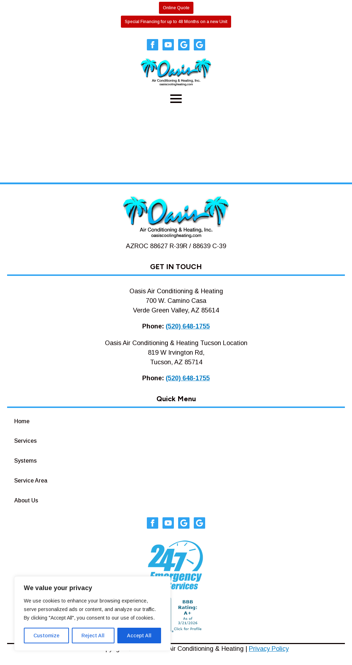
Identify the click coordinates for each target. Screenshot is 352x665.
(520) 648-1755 (188, 326)
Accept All (139, 635)
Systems (25, 461)
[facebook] (152, 44)
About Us (26, 500)
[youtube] (168, 44)
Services (25, 441)
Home (22, 421)
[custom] (184, 44)
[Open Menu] (176, 98)
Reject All (93, 635)
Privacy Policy (269, 648)
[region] (92, 613)
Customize (46, 635)
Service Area (30, 481)
